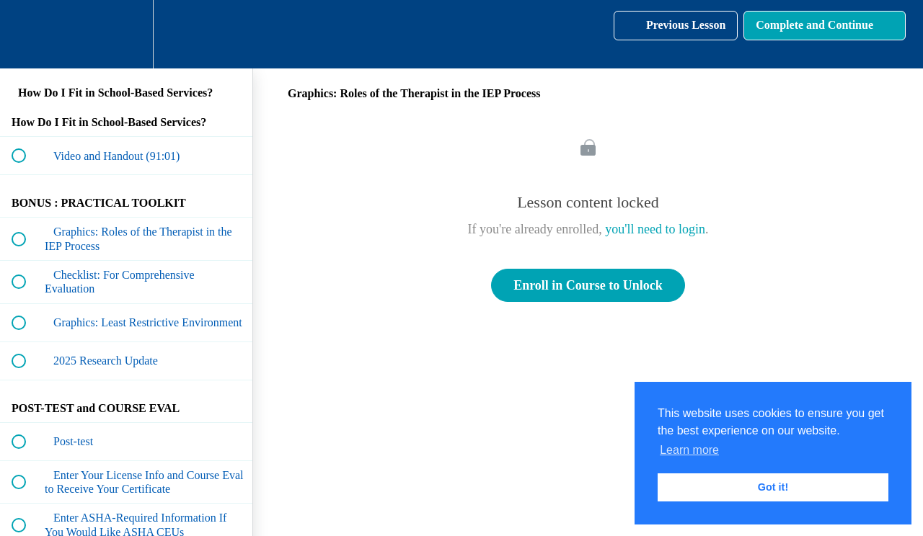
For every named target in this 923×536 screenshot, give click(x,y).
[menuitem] (126, 34)
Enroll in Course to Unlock (588, 285)
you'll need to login (655, 229)
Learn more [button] (689, 450)
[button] (26, 34)
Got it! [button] (773, 487)
